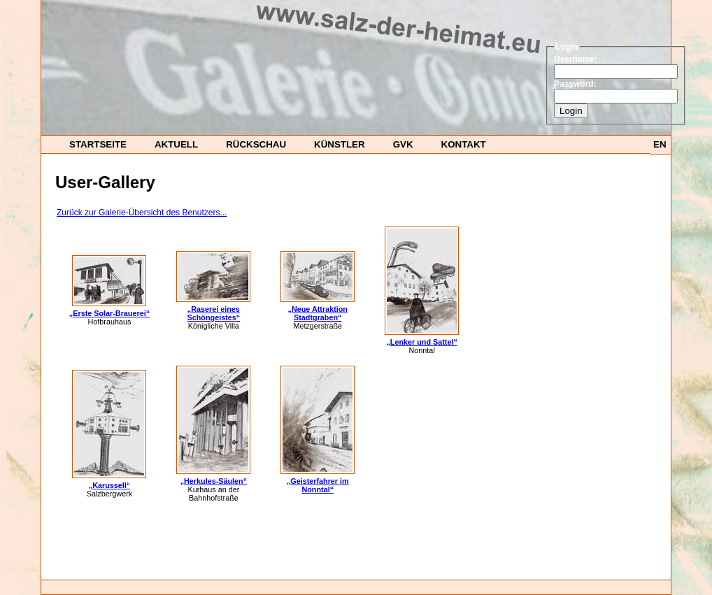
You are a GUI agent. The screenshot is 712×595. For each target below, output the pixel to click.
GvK (403, 144)
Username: (575, 59)
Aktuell (176, 144)
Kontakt (463, 144)
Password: (575, 84)
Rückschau (256, 144)
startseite (98, 144)
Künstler (339, 144)
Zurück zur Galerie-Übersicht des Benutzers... (142, 212)
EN (660, 144)
